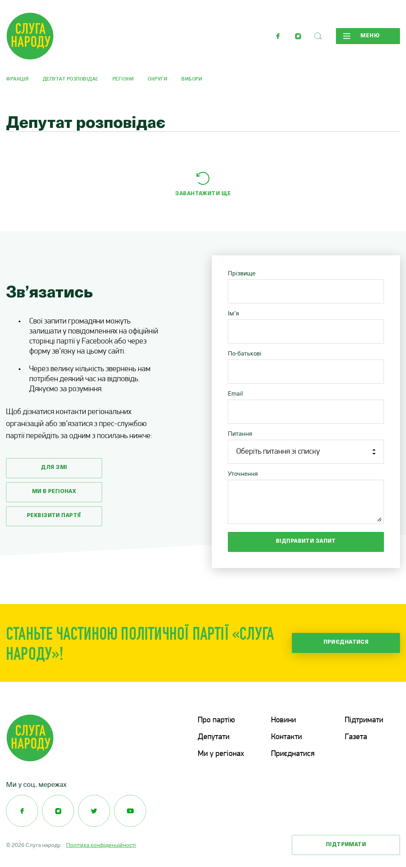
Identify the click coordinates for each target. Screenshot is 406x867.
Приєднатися (346, 642)
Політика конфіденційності (101, 845)
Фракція (17, 79)
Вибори (191, 79)
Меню (361, 36)
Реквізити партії (54, 515)
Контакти (286, 737)
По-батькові (244, 353)
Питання (240, 433)
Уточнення (243, 474)
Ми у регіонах (221, 754)
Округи (157, 79)
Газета (356, 737)
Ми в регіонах (54, 491)
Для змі (54, 467)
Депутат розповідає (70, 79)
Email (235, 393)
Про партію (216, 720)
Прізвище (241, 273)
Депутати (213, 737)
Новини (283, 720)
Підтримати (364, 720)
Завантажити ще (203, 193)
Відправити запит (306, 541)
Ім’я (233, 313)
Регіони (123, 79)
